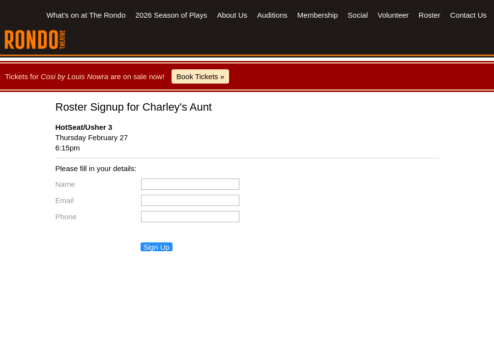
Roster (429, 15)
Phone (66, 216)
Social (358, 15)
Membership (317, 15)
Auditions (272, 15)
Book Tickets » (200, 76)
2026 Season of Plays (171, 15)
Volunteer (393, 15)
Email (65, 200)
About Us (232, 15)
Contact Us (468, 15)
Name (65, 184)
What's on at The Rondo (85, 15)
